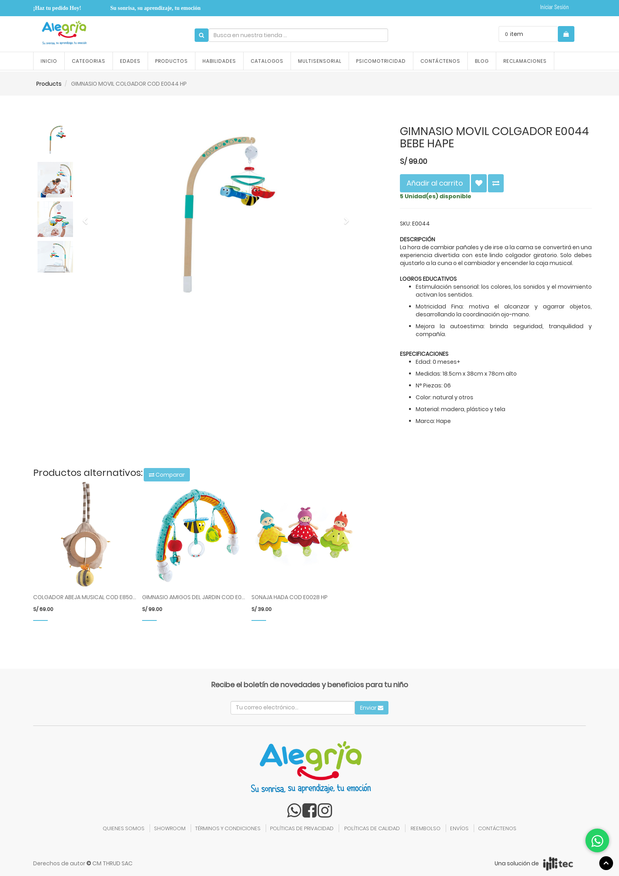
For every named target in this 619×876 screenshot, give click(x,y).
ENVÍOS (459, 828)
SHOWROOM (170, 828)
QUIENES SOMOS (123, 828)
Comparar (167, 475)
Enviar (371, 708)
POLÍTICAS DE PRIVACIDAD (302, 828)
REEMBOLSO (426, 828)
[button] (87, 217)
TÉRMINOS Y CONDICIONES (228, 828)
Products (49, 84)
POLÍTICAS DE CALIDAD (372, 828)
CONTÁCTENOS (497, 828)
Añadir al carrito (435, 183)
